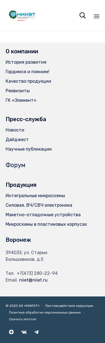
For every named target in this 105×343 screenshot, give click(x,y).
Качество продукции (28, 81)
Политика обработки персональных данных (45, 312)
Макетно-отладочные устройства (43, 214)
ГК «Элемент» (21, 100)
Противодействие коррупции (69, 306)
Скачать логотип (22, 319)
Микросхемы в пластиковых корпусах (46, 224)
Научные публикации (29, 149)
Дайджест (17, 139)
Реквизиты (18, 90)
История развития (26, 62)
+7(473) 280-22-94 (37, 273)
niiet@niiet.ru (33, 280)
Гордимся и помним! (27, 71)
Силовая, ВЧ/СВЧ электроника (39, 205)
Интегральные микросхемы (35, 195)
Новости (15, 130)
